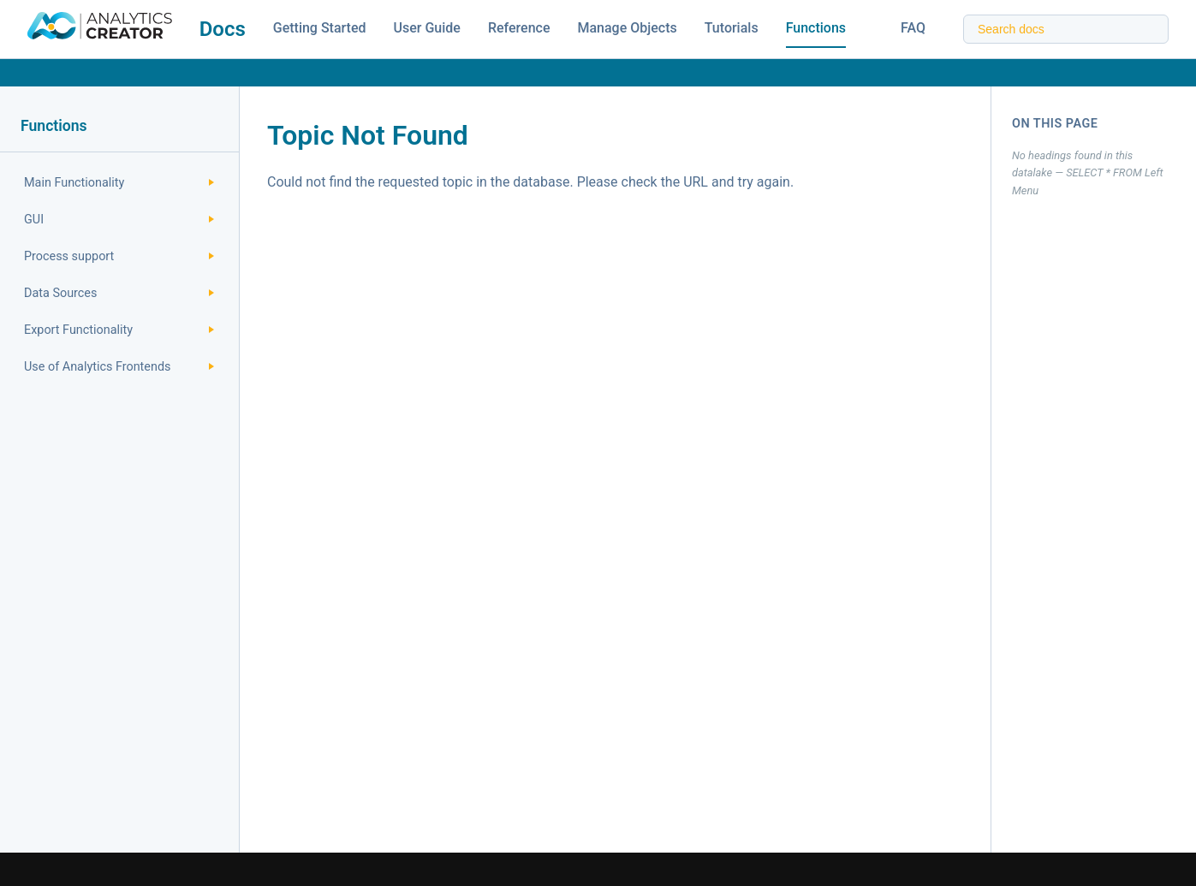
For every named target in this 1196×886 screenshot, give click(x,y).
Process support (119, 256)
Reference (519, 28)
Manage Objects (626, 28)
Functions (816, 28)
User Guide (427, 28)
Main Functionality (119, 182)
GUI (119, 219)
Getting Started (319, 28)
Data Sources (119, 293)
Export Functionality (119, 330)
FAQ (913, 28)
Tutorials (732, 28)
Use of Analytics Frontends (119, 367)
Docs (222, 29)
